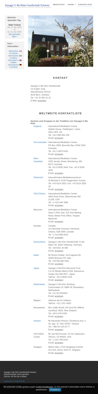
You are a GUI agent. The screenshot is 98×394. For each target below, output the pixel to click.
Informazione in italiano (13, 57)
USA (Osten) (39, 193)
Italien (36, 255)
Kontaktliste (85, 5)
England (37, 126)
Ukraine (37, 321)
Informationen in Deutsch (13, 66)
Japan (36, 268)
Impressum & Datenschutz (14, 381)
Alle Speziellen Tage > (14, 35)
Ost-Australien (40, 142)
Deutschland (39, 242)
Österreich (38, 177)
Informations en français (13, 52)
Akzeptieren (55, 390)
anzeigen (42, 100)
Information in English (13, 61)
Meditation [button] (59, 5)
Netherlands (39, 284)
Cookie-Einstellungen (44, 387)
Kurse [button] (72, 5)
